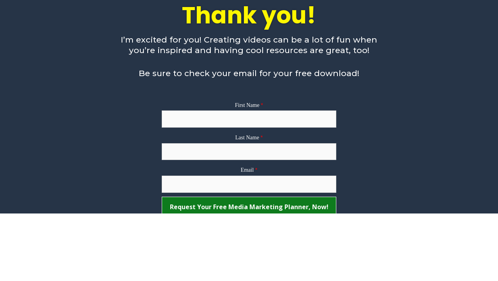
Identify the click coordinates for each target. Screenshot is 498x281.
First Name (247, 105)
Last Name (247, 137)
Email (247, 170)
